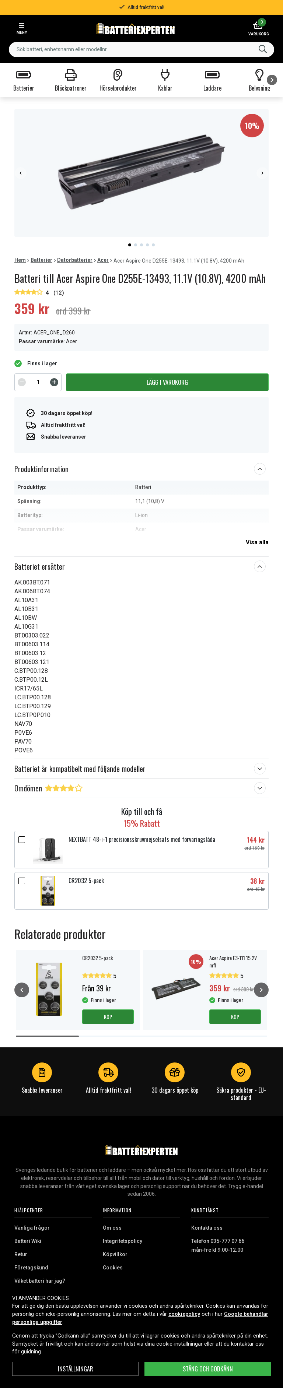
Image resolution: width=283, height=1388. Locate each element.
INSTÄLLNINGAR (75, 1368)
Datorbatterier (74, 260)
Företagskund (31, 1268)
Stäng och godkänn (208, 1368)
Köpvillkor (115, 1254)
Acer (103, 260)
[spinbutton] (38, 382)
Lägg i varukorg (167, 382)
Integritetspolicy (122, 1241)
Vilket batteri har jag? (39, 1281)
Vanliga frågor (32, 1228)
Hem (20, 260)
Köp (108, 1016)
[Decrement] (22, 382)
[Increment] (54, 382)
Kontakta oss (207, 1228)
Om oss (112, 1228)
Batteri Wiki (27, 1241)
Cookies (113, 1268)
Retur (20, 1254)
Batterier (41, 260)
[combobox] (141, 49)
